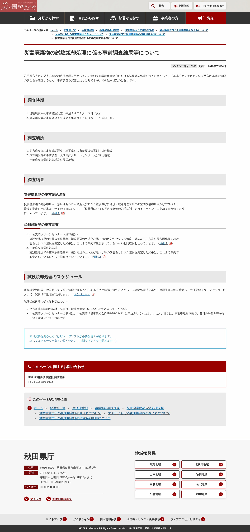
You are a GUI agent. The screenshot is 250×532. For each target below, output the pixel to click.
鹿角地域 (155, 464)
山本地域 (155, 474)
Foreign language (214, 5)
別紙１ (56, 213)
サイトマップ (52, 519)
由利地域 (155, 484)
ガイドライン (80, 519)
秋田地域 (201, 474)
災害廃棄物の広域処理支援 (139, 30)
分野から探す (48, 18)
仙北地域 (201, 484)
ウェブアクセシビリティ (185, 519)
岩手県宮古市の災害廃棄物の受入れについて (183, 30)
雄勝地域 (201, 494)
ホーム (54, 30)
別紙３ (97, 256)
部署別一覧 (70, 30)
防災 (210, 18)
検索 (161, 5)
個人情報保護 (107, 519)
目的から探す (88, 18)
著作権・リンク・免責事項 (142, 519)
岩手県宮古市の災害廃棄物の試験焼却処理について (137, 34)
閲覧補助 (184, 5)
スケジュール (82, 294)
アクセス (35, 499)
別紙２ (163, 243)
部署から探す (129, 18)
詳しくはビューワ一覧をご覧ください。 (54, 340)
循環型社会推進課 (109, 30)
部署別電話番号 (62, 499)
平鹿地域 (155, 494)
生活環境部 (88, 30)
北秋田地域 (202, 464)
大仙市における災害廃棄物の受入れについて (79, 34)
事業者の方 (169, 18)
